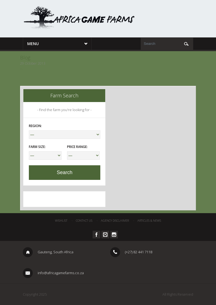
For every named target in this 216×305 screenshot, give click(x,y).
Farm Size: (37, 146)
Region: (35, 125)
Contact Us (84, 220)
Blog (25, 57)
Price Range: (77, 146)
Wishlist (61, 220)
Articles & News (149, 220)
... (21, 68)
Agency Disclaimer (115, 220)
